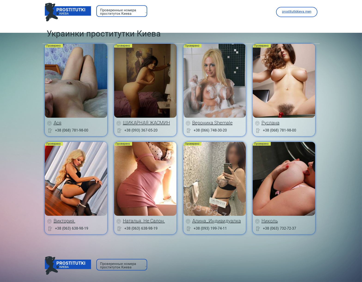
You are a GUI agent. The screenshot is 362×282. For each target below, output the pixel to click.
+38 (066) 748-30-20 (210, 130)
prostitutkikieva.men (297, 11)
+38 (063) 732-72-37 (279, 228)
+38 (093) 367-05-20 (141, 130)
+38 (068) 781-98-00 (71, 130)
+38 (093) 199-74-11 (210, 228)
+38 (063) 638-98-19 (71, 228)
